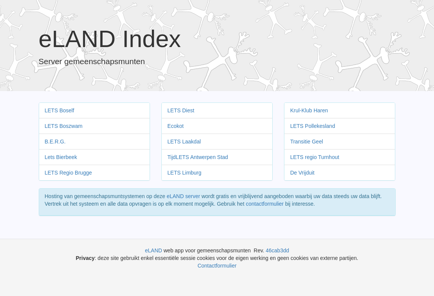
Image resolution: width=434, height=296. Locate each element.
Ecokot (175, 126)
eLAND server (183, 196)
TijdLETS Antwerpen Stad (197, 157)
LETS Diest (180, 110)
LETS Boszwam (64, 126)
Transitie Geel (306, 142)
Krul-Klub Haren (309, 110)
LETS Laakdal (184, 142)
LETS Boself (59, 110)
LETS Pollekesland (312, 126)
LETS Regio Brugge (68, 173)
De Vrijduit (302, 173)
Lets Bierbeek (61, 157)
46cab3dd (277, 250)
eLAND (154, 250)
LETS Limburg (184, 173)
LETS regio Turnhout (314, 157)
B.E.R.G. (55, 142)
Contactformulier (217, 266)
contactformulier (265, 204)
